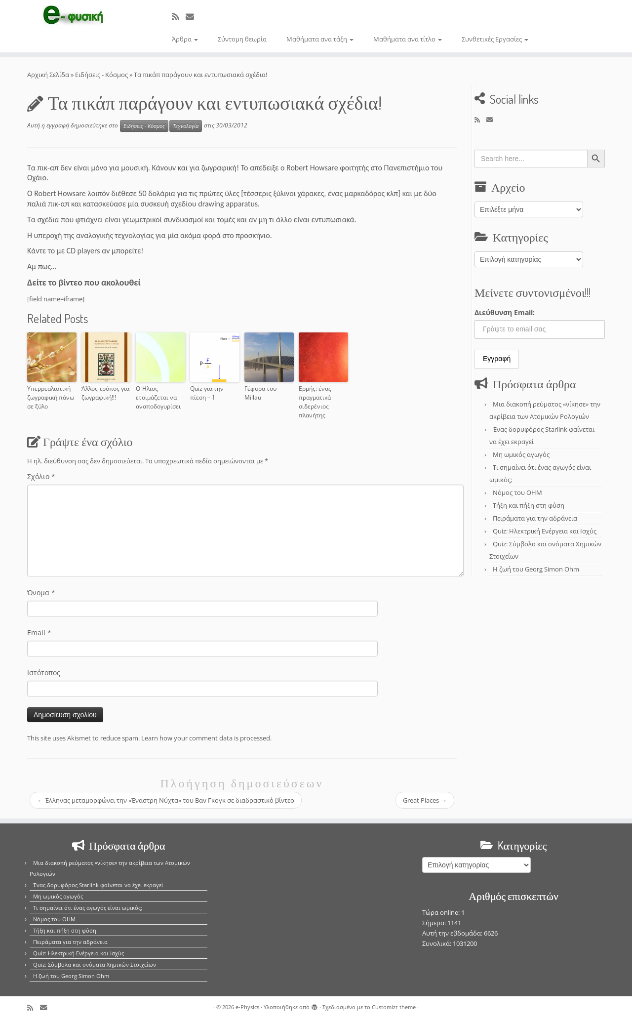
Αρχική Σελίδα (49, 74)
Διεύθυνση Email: (504, 312)
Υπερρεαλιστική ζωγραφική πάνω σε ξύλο (50, 397)
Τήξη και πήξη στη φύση (528, 505)
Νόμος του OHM (517, 492)
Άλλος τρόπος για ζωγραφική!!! (105, 393)
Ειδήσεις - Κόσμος (101, 74)
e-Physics (247, 1007)
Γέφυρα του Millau (260, 393)
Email (39, 632)
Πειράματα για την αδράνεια (535, 518)
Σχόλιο (41, 476)
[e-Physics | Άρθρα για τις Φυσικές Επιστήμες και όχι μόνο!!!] (73, 16)
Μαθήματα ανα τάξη (320, 39)
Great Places (425, 800)
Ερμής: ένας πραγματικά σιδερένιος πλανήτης (315, 401)
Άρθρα (185, 39)
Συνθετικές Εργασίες (495, 39)
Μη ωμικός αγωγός (521, 454)
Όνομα (41, 592)
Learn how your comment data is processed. (206, 738)
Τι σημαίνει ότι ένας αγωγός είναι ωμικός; (87, 907)
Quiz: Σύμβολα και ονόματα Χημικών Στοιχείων (94, 964)
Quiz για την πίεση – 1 (207, 393)
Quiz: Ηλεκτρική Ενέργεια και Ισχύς (544, 531)
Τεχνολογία (185, 126)
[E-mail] (193, 16)
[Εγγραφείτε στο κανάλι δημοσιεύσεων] (179, 16)
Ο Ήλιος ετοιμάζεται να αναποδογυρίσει (158, 397)
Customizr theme (394, 1007)
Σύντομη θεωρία (242, 39)
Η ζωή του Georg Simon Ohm (536, 569)
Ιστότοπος (43, 672)
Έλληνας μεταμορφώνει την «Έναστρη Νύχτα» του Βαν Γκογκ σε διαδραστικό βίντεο (165, 800)
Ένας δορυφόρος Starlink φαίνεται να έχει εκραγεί (98, 885)
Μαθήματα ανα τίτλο (407, 39)
